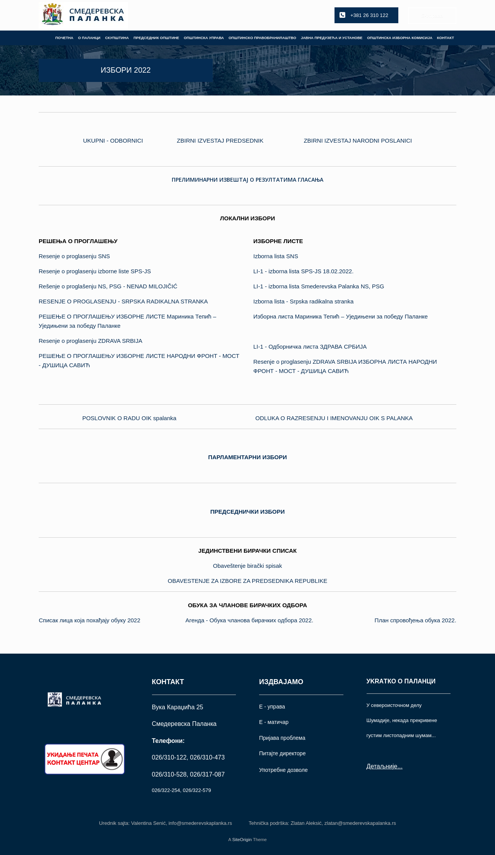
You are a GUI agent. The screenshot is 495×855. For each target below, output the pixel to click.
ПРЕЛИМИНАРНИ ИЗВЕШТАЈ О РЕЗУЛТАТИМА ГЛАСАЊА (247, 179)
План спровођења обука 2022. (415, 620)
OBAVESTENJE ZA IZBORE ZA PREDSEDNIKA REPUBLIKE (247, 580)
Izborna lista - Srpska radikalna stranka (303, 301)
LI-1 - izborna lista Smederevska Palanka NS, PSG (318, 286)
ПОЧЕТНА (64, 38)
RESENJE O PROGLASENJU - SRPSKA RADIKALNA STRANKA (123, 301)
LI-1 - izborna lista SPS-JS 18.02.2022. (303, 271)
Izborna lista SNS (275, 256)
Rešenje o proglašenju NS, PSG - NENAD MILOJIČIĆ (108, 286)
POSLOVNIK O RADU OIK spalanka (129, 418)
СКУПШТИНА (117, 38)
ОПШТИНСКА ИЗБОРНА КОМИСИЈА (399, 38)
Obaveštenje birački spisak (247, 565)
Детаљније (382, 766)
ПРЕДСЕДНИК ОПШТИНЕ (156, 38)
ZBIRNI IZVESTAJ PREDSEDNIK (220, 140)
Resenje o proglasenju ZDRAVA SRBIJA (90, 340)
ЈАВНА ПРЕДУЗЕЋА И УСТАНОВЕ (331, 38)
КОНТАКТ (445, 38)
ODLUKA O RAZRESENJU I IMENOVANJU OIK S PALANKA (334, 418)
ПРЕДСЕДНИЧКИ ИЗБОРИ (247, 511)
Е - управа (272, 706)
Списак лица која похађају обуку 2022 (89, 620)
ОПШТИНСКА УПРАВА (204, 38)
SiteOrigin (242, 839)
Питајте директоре (282, 753)
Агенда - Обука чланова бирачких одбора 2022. (250, 620)
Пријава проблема (282, 738)
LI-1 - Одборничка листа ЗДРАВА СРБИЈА (310, 346)
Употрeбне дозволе (283, 770)
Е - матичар (273, 722)
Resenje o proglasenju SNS (74, 256)
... (399, 766)
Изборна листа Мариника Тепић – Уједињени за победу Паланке (340, 316)
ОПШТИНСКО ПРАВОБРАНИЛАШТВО (262, 38)
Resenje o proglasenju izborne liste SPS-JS (95, 271)
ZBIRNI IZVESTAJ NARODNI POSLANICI (358, 140)
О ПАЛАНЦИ (89, 38)
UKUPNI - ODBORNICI (113, 140)
